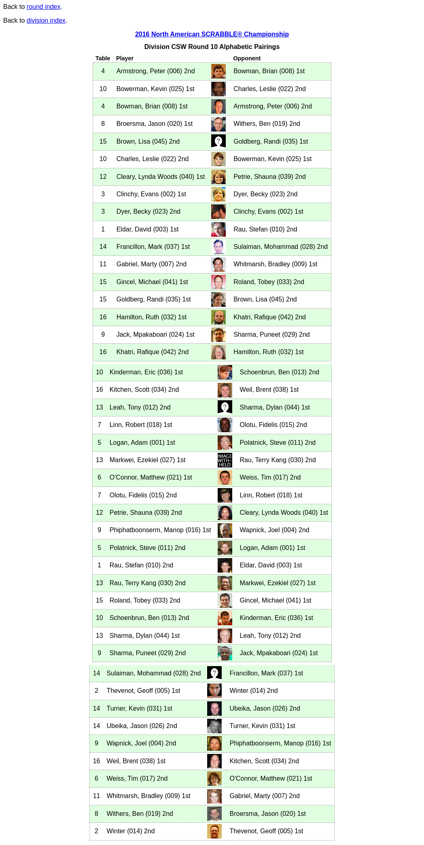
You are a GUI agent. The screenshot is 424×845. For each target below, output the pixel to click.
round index (44, 6)
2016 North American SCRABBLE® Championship (212, 34)
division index (46, 20)
